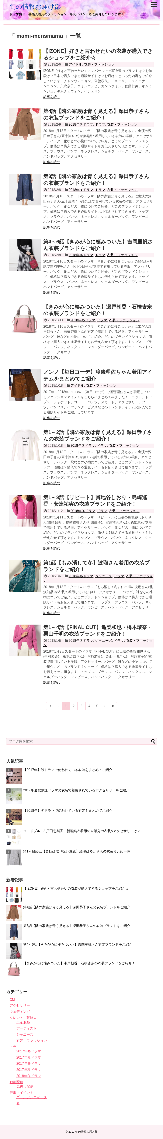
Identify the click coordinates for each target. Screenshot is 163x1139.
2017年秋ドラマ (28, 1070)
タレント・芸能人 (23, 1018)
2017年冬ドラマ (28, 1051)
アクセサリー (20, 1005)
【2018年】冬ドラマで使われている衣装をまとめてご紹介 (67, 810)
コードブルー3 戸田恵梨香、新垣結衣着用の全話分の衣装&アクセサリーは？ (81, 831)
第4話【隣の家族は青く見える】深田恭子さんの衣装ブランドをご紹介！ (78, 907)
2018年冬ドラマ (81, 124)
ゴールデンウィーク (31, 1097)
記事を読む (51, 97)
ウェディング (20, 1011)
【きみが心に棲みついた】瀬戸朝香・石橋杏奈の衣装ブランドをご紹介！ (79, 963)
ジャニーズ (103, 576)
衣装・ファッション (99, 64)
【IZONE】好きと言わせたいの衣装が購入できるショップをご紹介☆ (76, 888)
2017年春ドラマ (28, 1063)
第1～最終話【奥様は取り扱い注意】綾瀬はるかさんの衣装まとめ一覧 (76, 851)
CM (12, 999)
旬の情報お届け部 (35, 6)
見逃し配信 (24, 1086)
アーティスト (26, 1028)
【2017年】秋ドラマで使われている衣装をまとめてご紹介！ (69, 770)
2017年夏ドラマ (28, 1057)
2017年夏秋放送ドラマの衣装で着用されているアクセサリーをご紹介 (76, 790)
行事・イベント (21, 1092)
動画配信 (16, 1082)
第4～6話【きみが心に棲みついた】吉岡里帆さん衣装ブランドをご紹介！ (79, 944)
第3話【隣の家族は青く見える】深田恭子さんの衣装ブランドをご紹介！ (78, 926)
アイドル (75, 64)
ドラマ (100, 124)
